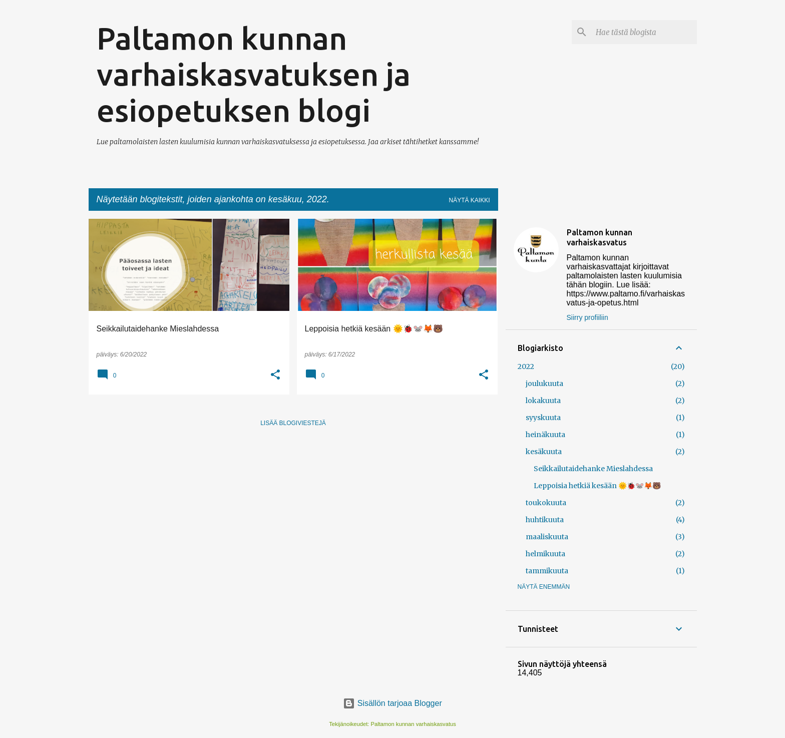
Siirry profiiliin (587, 317)
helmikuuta (545, 553)
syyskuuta (543, 417)
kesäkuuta (544, 451)
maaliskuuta (547, 536)
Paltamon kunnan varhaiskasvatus (599, 237)
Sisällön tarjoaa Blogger (392, 703)
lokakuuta (543, 400)
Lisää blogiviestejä (293, 423)
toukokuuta (546, 502)
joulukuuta (544, 383)
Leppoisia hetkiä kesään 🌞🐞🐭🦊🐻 (597, 485)
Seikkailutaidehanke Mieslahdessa (593, 468)
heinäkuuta (545, 434)
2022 (526, 366)
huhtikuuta (545, 519)
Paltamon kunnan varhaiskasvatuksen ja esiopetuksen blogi (254, 74)
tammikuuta (547, 570)
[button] (275, 375)
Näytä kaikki (469, 200)
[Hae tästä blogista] (644, 32)
